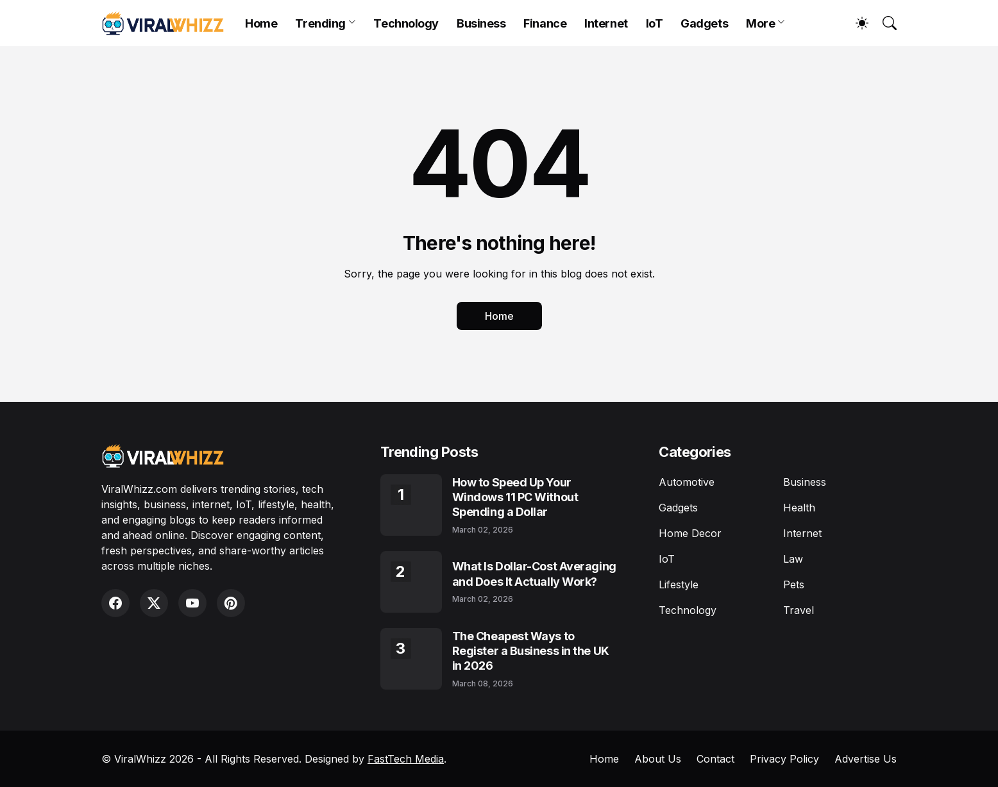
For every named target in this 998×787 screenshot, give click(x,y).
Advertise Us (865, 758)
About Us (657, 758)
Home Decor (690, 533)
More (760, 23)
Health (799, 507)
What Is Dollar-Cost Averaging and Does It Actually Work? (534, 573)
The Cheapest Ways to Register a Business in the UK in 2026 (530, 651)
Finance (544, 23)
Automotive (687, 482)
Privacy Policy (784, 758)
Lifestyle (678, 584)
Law (793, 558)
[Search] (884, 23)
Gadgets (704, 23)
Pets (793, 584)
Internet (605, 23)
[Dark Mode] (855, 23)
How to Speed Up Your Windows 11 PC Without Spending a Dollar (515, 497)
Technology (406, 23)
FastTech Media (406, 758)
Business (481, 23)
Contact (715, 758)
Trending (320, 23)
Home (261, 23)
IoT (654, 23)
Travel (798, 610)
